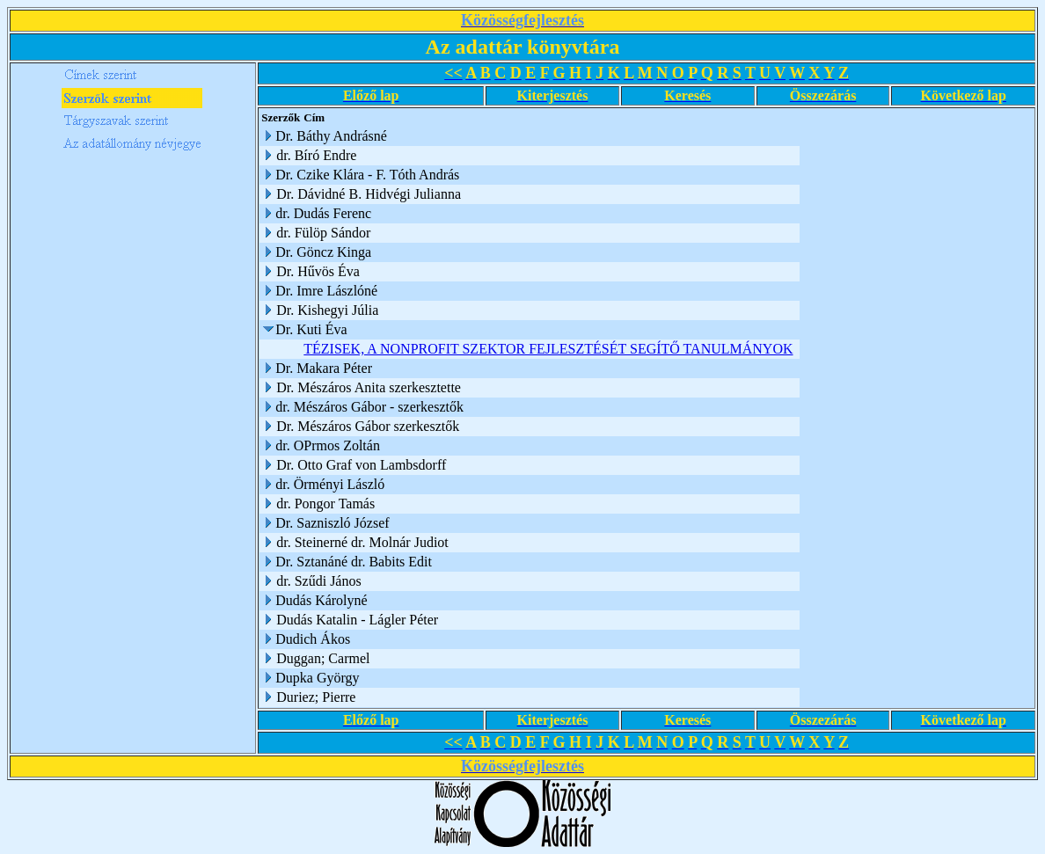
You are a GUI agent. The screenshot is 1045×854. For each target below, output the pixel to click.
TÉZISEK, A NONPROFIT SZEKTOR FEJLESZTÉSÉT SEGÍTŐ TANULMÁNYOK (548, 348)
